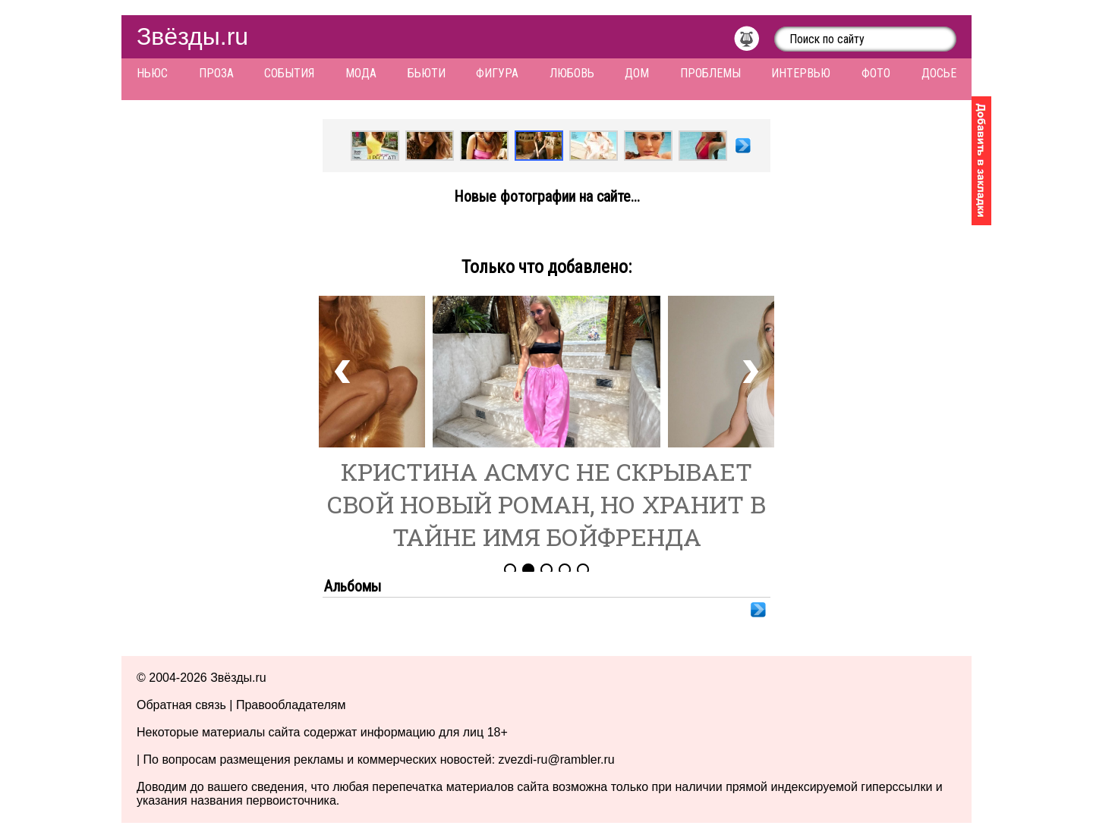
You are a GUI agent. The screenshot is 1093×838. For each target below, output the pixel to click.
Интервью (800, 73)
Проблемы (710, 73)
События (289, 73)
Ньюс (152, 73)
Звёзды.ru (192, 36)
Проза (216, 73)
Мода (360, 73)
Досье (938, 73)
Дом (637, 73)
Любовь (572, 73)
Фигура (497, 73)
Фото (875, 73)
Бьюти (427, 73)
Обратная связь (181, 704)
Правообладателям (291, 704)
